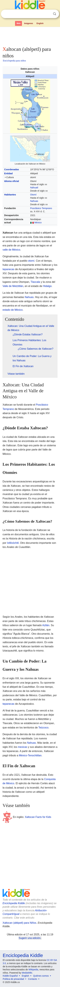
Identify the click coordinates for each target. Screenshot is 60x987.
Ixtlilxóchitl (13, 543)
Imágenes (28, 23)
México (38, 222)
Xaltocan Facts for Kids (38, 817)
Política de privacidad (13, 979)
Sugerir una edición (29, 938)
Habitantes (10, 194)
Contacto (32, 979)
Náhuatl (34, 187)
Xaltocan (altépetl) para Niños (19, 922)
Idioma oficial (11, 181)
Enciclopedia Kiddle (14, 903)
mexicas (22, 747)
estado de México (13, 309)
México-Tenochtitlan (30, 755)
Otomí (33, 194)
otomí (31, 260)
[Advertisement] (30, 36)
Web (18, 23)
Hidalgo (47, 286)
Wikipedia (33, 969)
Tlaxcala (35, 282)
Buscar (54, 13)
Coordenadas (11, 169)
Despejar (48, 14)
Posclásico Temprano (41, 208)
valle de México (11, 249)
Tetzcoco (43, 727)
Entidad (8, 173)
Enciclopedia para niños (14, 60)
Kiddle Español (10, 975)
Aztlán (45, 625)
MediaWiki (27, 972)
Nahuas (34, 201)
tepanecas (8, 269)
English (40, 23)
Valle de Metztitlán (13, 286)
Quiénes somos (41, 975)
